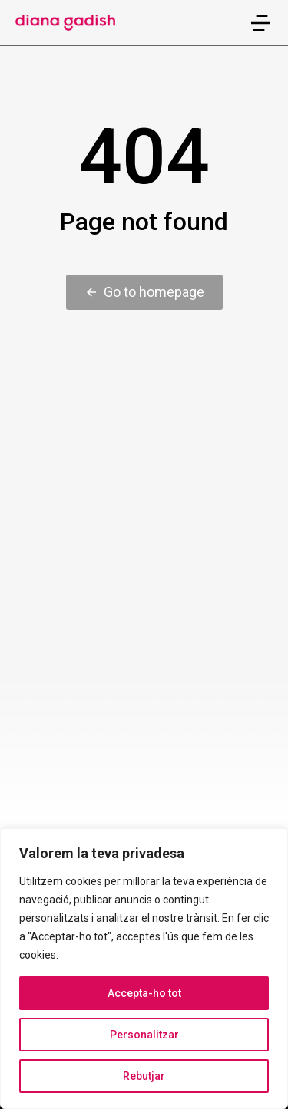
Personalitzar (144, 1034)
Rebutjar (144, 1076)
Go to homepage (144, 292)
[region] (144, 968)
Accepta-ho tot (144, 993)
